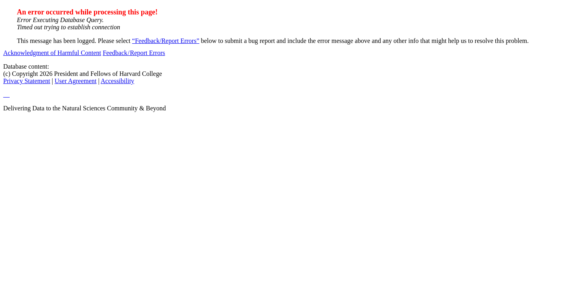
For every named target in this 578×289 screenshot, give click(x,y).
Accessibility (117, 80)
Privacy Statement (26, 80)
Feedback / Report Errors (134, 52)
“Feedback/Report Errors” (165, 40)
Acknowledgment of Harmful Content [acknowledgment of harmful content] (52, 52)
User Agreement (75, 80)
